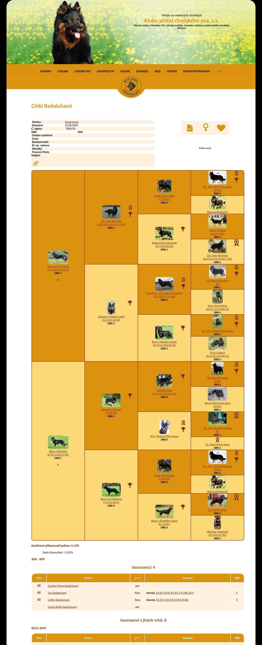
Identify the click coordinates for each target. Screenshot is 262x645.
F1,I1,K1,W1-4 (111, 441)
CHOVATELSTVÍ (105, 10)
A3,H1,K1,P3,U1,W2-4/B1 (217, 198)
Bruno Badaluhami (58, 592)
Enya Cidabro (217, 292)
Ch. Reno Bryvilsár (217, 317)
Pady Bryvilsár (164, 329)
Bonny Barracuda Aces (217, 342)
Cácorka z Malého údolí (111, 256)
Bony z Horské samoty (164, 281)
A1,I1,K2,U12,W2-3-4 (164, 333)
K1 (217, 370)
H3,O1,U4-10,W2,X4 (217, 248)
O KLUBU (63, 10)
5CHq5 (217, 129)
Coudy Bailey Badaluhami (62, 546)
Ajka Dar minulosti (217, 471)
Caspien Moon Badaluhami (63, 525)
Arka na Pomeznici (217, 151)
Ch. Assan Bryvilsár (217, 220)
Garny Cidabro (217, 169)
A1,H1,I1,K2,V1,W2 (58, 394)
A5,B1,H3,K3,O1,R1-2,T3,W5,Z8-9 (175, 532)
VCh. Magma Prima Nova (164, 375)
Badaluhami (72, 61)
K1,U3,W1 (164, 463)
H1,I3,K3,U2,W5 (111, 259)
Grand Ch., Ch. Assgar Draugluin (164, 232)
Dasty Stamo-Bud (164, 135)
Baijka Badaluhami (58, 620)
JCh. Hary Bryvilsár (217, 194)
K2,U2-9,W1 (217, 173)
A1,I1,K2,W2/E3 (164, 185)
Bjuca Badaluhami (58, 606)
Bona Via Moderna (111, 438)
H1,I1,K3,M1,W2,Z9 (58, 209)
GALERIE (125, 10)
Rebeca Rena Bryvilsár (164, 182)
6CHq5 (217, 345)
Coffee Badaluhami (58, 539)
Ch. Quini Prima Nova (217, 383)
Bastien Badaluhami (59, 585)
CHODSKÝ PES (82, 10)
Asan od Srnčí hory (58, 205)
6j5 (217, 223)
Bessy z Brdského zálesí (164, 460)
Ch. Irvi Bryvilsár (217, 449)
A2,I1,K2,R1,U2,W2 (164, 236)
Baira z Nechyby (58, 390)
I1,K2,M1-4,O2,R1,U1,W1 (111, 163)
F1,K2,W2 (164, 138)
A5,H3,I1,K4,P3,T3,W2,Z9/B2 (172, 539)
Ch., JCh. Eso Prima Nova (218, 367)
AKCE (158, 10)
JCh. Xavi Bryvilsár (111, 160)
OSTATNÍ (172, 10)
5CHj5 (217, 320)
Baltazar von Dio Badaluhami (64, 599)
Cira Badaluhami (57, 532)
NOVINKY (45, 10)
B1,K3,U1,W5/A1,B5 (164, 284)
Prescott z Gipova (111, 348)
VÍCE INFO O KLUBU (188, 36)
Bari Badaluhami (57, 613)
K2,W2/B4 (111, 352)
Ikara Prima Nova (217, 245)
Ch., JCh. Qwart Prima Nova (217, 270)
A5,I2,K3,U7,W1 (217, 474)
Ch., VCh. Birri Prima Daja (217, 126)
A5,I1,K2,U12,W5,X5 (217, 295)
